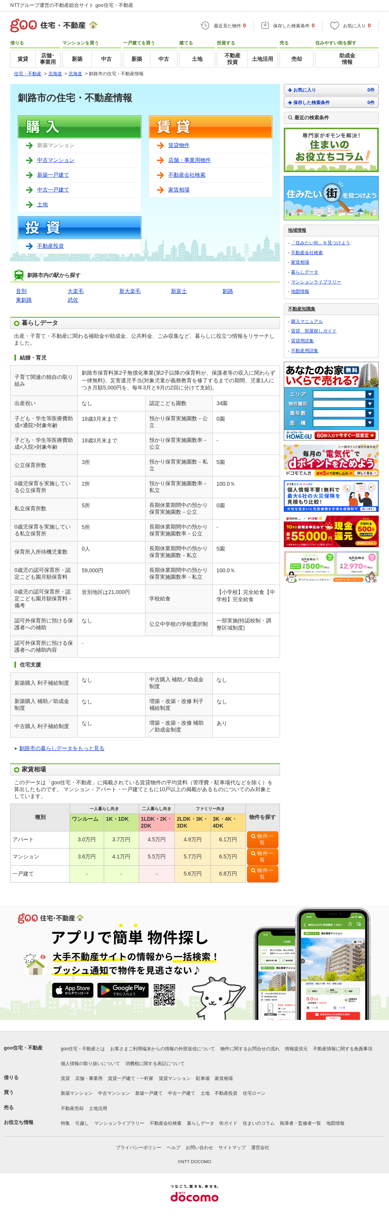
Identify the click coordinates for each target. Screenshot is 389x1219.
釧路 (228, 291)
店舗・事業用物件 (189, 160)
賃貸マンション (175, 1078)
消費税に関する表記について (155, 1063)
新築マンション (77, 1093)
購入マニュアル (307, 321)
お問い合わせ (199, 1147)
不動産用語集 (304, 350)
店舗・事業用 (89, 1078)
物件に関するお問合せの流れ (250, 1048)
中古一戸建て (53, 190)
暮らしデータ (304, 272)
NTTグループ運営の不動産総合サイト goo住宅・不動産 (71, 5)
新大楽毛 (130, 291)
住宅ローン (254, 1093)
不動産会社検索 (187, 175)
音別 (21, 291)
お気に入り (331, 89)
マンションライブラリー (316, 282)
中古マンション (55, 160)
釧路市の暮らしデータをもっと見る (61, 748)
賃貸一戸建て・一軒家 (130, 1078)
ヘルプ (173, 1147)
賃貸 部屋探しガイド (314, 331)
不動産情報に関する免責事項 (342, 1048)
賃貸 (65, 1078)
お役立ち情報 (18, 1122)
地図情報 (300, 291)
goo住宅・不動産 (23, 1048)
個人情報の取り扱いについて (90, 1063)
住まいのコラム (259, 1123)
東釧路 (24, 300)
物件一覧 (265, 839)
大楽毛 (76, 291)
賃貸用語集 (302, 341)
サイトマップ (232, 1147)
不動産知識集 (301, 309)
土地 (42, 204)
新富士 (179, 291)
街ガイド (228, 1123)
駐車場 (203, 1078)
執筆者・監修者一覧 (300, 1123)
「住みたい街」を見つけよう (320, 242)
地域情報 (297, 230)
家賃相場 (179, 190)
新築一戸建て (53, 175)
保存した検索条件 (331, 102)
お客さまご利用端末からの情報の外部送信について (162, 1048)
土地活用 (98, 1108)
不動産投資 (50, 246)
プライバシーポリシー (138, 1147)
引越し (82, 1123)
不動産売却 (72, 1108)
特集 (65, 1123)
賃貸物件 (179, 145)
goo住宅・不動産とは (83, 1048)
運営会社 (260, 1147)
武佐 (73, 300)
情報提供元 (296, 1048)
